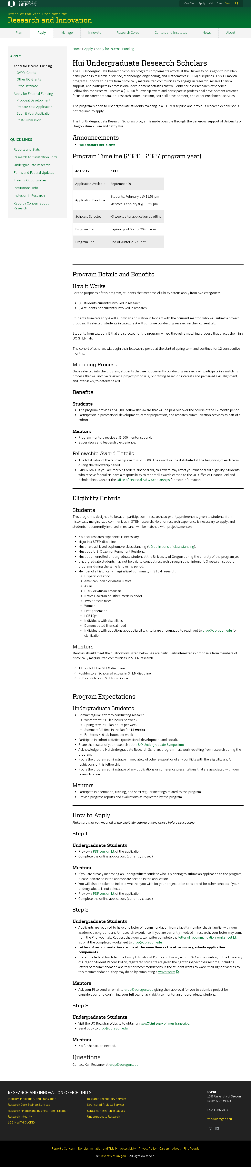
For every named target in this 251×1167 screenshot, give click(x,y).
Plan (19, 32)
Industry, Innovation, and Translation (32, 1099)
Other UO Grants (29, 79)
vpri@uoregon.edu (219, 1119)
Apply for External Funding (33, 93)
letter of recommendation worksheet (205, 937)
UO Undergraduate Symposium (161, 744)
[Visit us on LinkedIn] (217, 1129)
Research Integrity (20, 1116)
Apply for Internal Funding (115, 48)
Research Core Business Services (29, 1105)
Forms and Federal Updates (34, 172)
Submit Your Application (34, 113)
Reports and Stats (27, 149)
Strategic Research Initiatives (106, 1111)
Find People (191, 1148)
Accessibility (128, 1148)
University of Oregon (112, 1156)
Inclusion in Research (29, 195)
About (230, 32)
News (207, 32)
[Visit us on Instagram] (210, 1129)
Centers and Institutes (171, 32)
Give (219, 3)
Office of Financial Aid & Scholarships (143, 479)
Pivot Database (27, 85)
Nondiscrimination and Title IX (97, 1148)
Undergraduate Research (32, 164)
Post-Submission (29, 120)
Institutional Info (26, 188)
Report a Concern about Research (31, 206)
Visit (211, 3)
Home (77, 48)
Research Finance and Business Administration (38, 1111)
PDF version (101, 851)
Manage (67, 32)
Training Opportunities (30, 180)
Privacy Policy (147, 1148)
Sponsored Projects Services (105, 1105)
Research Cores (128, 32)
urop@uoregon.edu (217, 630)
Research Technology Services (106, 1099)
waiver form (166, 972)
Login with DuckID (21, 1122)
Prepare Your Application (35, 106)
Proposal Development (33, 100)
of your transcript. (165, 1023)
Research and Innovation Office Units (49, 1093)
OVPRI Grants (26, 72)
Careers (164, 1148)
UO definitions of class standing (171, 546)
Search (229, 3)
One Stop (189, 3)
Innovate (94, 32)
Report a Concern (63, 1148)
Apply (202, 3)
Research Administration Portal (36, 157)
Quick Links (21, 139)
